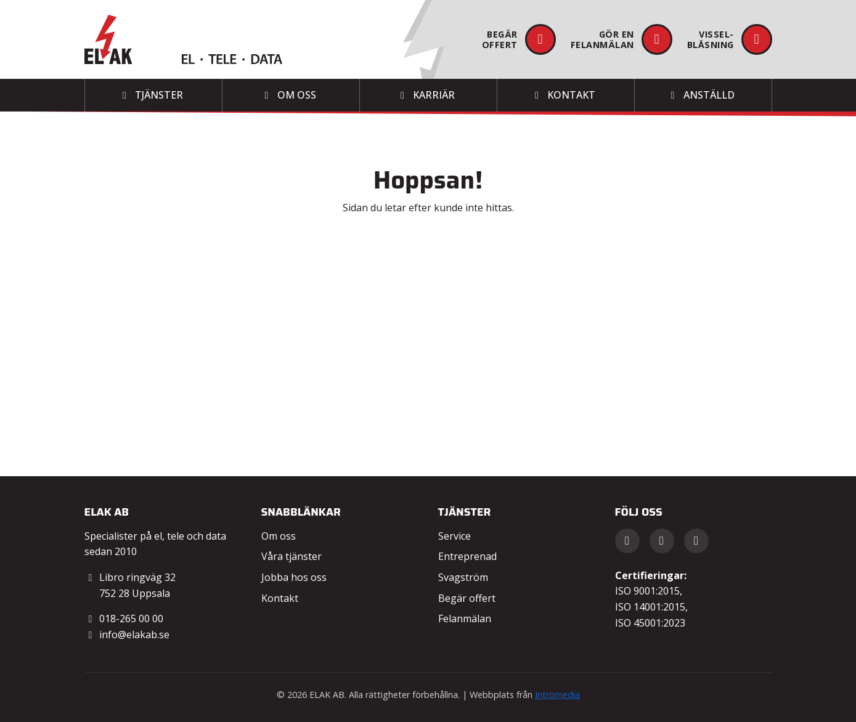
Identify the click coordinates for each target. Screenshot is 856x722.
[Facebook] (627, 541)
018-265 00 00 (131, 618)
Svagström (463, 577)
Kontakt (279, 598)
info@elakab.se (134, 634)
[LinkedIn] (662, 541)
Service (454, 536)
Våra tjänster (291, 556)
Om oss (278, 536)
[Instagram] (696, 541)
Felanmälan (464, 618)
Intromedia (557, 694)
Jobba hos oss (294, 577)
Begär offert (466, 598)
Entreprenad (467, 556)
